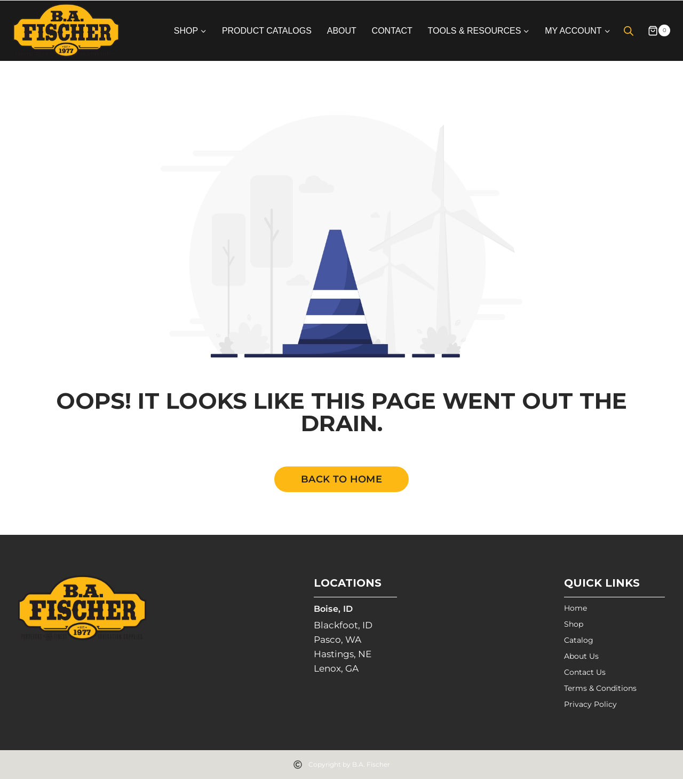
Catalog (578, 640)
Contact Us (585, 672)
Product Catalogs (267, 30)
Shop (573, 624)
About (341, 30)
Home (575, 608)
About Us (581, 656)
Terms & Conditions (600, 688)
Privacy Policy (590, 704)
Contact (392, 30)
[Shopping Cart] (654, 30)
